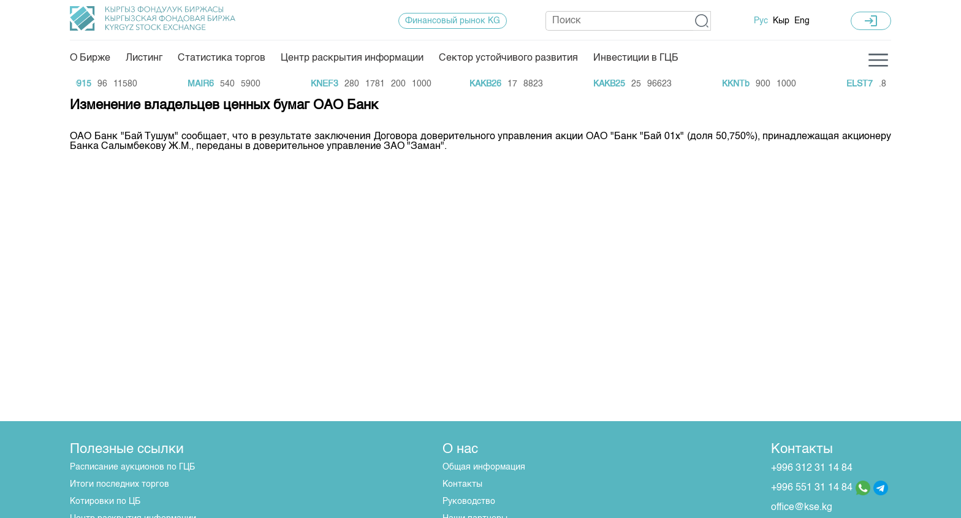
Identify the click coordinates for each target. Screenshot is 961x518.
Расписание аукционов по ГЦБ (132, 467)
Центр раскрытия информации (352, 58)
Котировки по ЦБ (105, 501)
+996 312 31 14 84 (812, 468)
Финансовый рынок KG (452, 21)
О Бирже (90, 58)
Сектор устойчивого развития (508, 58)
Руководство (469, 501)
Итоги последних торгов (119, 484)
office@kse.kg (801, 507)
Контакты (462, 484)
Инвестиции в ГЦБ (635, 58)
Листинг (144, 58)
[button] (702, 21)
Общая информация (484, 467)
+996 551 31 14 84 (812, 488)
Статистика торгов (221, 58)
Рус (761, 21)
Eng (802, 21)
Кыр (781, 21)
